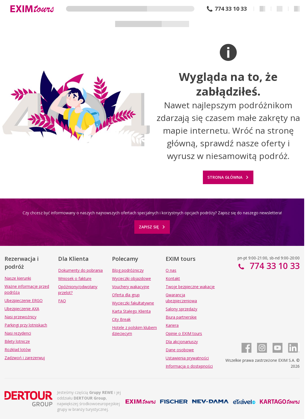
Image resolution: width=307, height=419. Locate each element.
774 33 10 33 (231, 9)
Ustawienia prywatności (187, 358)
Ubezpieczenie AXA (22, 308)
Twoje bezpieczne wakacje (190, 286)
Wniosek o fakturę (74, 278)
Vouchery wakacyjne (130, 286)
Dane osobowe (180, 349)
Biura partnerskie (181, 317)
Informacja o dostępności (189, 366)
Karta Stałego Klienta (131, 311)
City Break (121, 319)
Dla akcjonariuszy (182, 341)
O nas (171, 270)
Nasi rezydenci (18, 333)
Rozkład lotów (18, 349)
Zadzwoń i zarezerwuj (25, 357)
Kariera (172, 325)
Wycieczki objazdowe (131, 278)
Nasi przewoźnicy (20, 316)
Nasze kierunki (18, 278)
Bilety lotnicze (17, 341)
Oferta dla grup (126, 294)
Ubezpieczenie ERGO (24, 300)
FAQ (62, 300)
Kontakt (173, 278)
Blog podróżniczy (128, 270)
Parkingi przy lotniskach (26, 325)
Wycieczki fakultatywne (133, 303)
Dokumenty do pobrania (80, 270)
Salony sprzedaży (181, 309)
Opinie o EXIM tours (184, 333)
